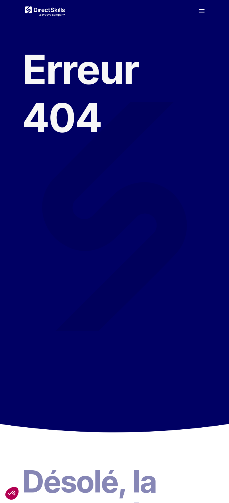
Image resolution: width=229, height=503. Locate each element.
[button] (12, 493)
